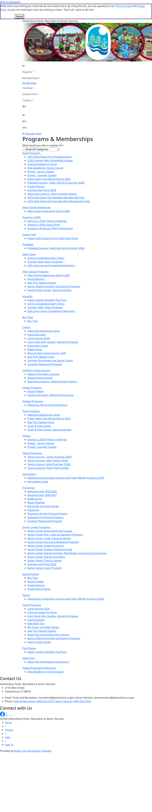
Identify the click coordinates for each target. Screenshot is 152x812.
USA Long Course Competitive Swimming (51, 250)
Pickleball (27, 229)
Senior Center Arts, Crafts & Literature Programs (55, 519)
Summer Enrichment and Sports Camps (50, 345)
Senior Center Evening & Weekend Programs (53, 526)
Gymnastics (29, 458)
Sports (26, 579)
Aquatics (27, 281)
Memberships (30, 62)
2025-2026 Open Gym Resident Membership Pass (55, 182)
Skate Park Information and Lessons (48, 619)
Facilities (27, 72)
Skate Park (28, 642)
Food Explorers (36, 263)
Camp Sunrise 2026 (38, 323)
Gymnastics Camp (37, 330)
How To (9, 729)
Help (7, 722)
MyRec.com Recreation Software (32, 735)
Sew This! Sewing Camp (40, 341)
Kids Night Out (35, 608)
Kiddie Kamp (34, 334)
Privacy (9, 714)
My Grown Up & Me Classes (43, 491)
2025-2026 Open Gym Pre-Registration (49, 141)
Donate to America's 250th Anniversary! (50, 213)
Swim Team (29, 239)
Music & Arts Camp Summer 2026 (46, 337)
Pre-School (28, 472)
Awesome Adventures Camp (43, 315)
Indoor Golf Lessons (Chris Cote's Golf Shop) (52, 223)
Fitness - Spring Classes (40, 156)
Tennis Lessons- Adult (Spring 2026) (47, 445)
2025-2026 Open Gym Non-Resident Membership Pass (58, 186)
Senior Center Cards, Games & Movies (49, 523)
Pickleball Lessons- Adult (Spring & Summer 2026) (55, 167)
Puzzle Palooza (35, 171)
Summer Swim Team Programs (45, 246)
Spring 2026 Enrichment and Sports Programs (53, 271)
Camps (26, 311)
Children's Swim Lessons (36, 355)
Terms (8, 707)
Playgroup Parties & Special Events (47, 389)
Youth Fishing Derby (39, 573)
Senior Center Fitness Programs (45, 530)
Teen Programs (31, 395)
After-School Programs (35, 256)
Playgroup (33, 494)
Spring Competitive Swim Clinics (45, 242)
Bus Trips (27, 302)
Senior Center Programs (36, 512)
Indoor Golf (29, 219)
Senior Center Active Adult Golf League (49, 515)
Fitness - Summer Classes (42, 160)
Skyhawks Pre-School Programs (45, 502)
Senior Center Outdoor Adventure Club (49, 534)
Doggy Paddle (35, 376)
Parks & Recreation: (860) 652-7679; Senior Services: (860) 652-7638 (52, 686)
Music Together (36, 487)
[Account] (31, 91)
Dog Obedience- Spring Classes (45, 152)
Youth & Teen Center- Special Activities (49, 274)
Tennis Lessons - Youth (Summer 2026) (49, 441)
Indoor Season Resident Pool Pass (46, 284)
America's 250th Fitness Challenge (47, 205)
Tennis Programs (32, 437)
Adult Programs (31, 137)
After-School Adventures (36, 192)
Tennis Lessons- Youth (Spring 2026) (48, 452)
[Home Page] (31, 50)
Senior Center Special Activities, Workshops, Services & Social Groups (67, 537)
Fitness (26, 420)
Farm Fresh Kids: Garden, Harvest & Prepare (52, 326)
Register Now (33, 118)
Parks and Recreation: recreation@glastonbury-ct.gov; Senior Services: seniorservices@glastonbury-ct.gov (73, 682)
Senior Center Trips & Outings (44, 545)
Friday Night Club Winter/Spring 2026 (48, 163)
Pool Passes (29, 633)
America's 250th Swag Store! (43, 209)
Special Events (30, 558)
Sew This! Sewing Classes (41, 267)
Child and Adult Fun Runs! (42, 148)
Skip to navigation (10, 2)
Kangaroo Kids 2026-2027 (42, 479)
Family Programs (32, 372)
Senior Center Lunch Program (44, 552)
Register (27, 56)
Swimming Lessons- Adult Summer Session (52, 178)
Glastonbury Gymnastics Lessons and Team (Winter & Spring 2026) (65, 462)
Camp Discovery (36, 319)
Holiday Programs (32, 386)
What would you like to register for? (43, 130)
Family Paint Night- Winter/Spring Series (50, 379)
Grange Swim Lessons (40, 362)
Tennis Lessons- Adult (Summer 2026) (48, 449)
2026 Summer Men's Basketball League (50, 145)
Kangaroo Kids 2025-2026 (42, 476)
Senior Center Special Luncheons (46, 541)
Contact (26, 85)
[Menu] (24, 112)
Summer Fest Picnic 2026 (41, 174)
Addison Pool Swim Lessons (43, 358)
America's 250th (31, 202)
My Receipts (29, 67)
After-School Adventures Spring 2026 (48, 195)
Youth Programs (31, 589)
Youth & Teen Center (39, 410)
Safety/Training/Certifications (39, 652)
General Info (29, 78)
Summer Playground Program (44, 349)
